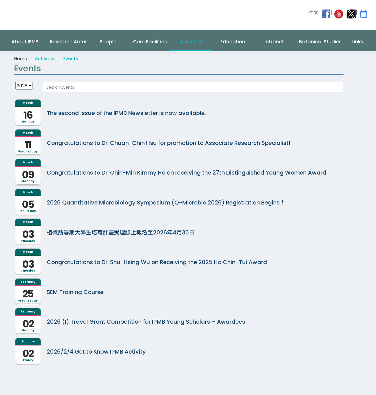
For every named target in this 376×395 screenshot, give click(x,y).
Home (20, 58)
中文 (313, 13)
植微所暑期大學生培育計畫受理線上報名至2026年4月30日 (121, 232)
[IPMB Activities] (363, 14)
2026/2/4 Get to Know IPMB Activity (96, 352)
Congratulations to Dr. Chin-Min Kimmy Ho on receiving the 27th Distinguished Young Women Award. (187, 173)
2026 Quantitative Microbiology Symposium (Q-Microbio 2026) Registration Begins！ (166, 202)
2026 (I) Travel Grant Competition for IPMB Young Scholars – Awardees (146, 322)
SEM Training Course (75, 292)
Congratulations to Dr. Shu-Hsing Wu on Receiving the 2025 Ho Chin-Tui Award (157, 262)
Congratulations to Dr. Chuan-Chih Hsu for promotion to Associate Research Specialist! (168, 143)
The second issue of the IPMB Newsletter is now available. (126, 113)
